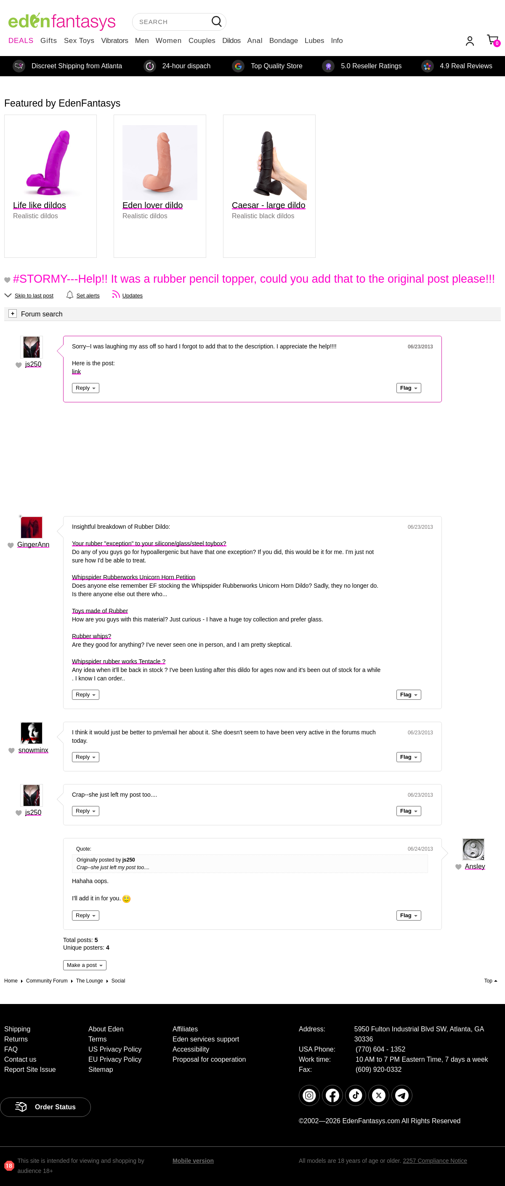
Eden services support (206, 1039)
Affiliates (185, 1029)
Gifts (48, 41)
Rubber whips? (91, 636)
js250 (33, 364)
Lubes (314, 41)
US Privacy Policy (114, 1049)
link (76, 371)
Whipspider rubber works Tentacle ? (118, 661)
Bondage (283, 41)
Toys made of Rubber (100, 611)
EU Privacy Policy (114, 1059)
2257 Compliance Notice (435, 1160)
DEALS (21, 41)
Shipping (17, 1029)
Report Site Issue (30, 1069)
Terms (97, 1039)
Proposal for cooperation (209, 1059)
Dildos (231, 41)
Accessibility (191, 1049)
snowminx (33, 750)
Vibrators (114, 41)
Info (337, 41)
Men (142, 41)
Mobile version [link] (193, 1160)
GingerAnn (33, 544)
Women (169, 41)
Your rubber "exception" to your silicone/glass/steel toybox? (149, 543)
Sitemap (100, 1069)
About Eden (106, 1029)
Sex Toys (79, 41)
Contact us (20, 1059)
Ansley (475, 866)
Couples (202, 41)
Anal (255, 41)
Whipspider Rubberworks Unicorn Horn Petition (133, 577)
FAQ (11, 1049)
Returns (16, 1039)
